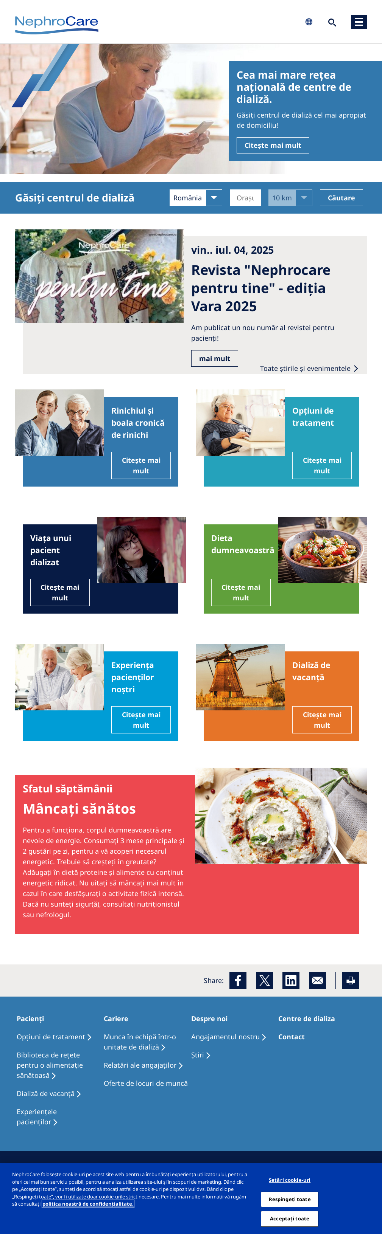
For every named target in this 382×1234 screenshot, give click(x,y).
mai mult (214, 358)
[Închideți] (373, 1202)
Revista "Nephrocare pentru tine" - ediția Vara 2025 (261, 287)
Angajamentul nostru (225, 1036)
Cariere (116, 1018)
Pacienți (30, 1018)
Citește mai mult (273, 145)
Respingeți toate (290, 1202)
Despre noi (209, 1018)
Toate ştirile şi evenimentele (306, 368)
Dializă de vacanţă (46, 1093)
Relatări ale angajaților (140, 1065)
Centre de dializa (306, 1018)
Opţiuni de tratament (51, 1036)
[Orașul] (245, 197)
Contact (291, 1036)
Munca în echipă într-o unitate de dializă (140, 1041)
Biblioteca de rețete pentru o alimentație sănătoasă (50, 1065)
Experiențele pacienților (37, 1116)
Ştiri (197, 1054)
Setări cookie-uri (289, 1183)
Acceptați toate (289, 1222)
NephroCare (56, 25)
